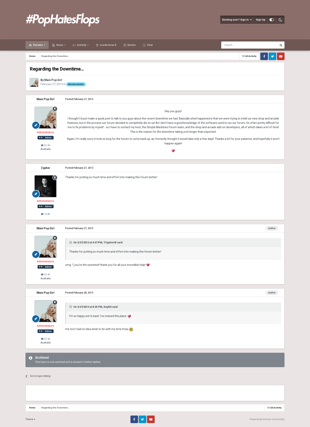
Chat (149, 44)
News (60, 44)
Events (131, 44)
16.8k (45, 214)
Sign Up (260, 19)
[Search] (240, 45)
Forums (38, 44)
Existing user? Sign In (237, 20)
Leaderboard (107, 44)
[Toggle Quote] (71, 242)
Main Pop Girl (53, 80)
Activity (81, 44)
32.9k (45, 145)
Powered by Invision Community (267, 419)
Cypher (45, 167)
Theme (30, 419)
